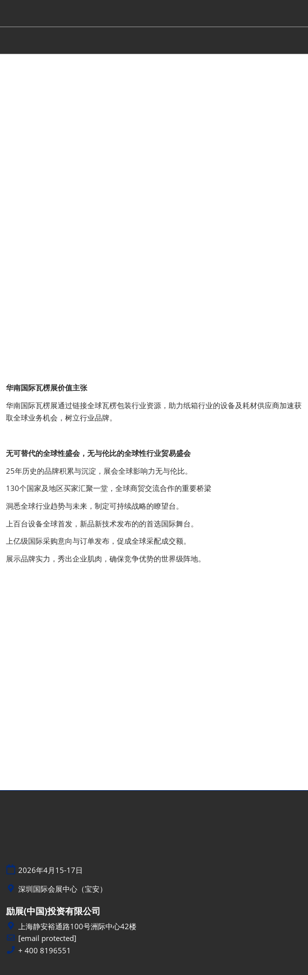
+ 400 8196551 (44, 950)
